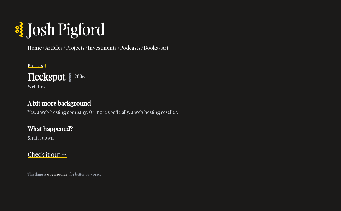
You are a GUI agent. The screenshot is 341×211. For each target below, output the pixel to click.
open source (57, 174)
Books (151, 47)
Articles (54, 47)
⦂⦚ (19, 29)
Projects (75, 47)
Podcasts (130, 47)
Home (35, 47)
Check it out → (47, 154)
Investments (102, 47)
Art (164, 47)
